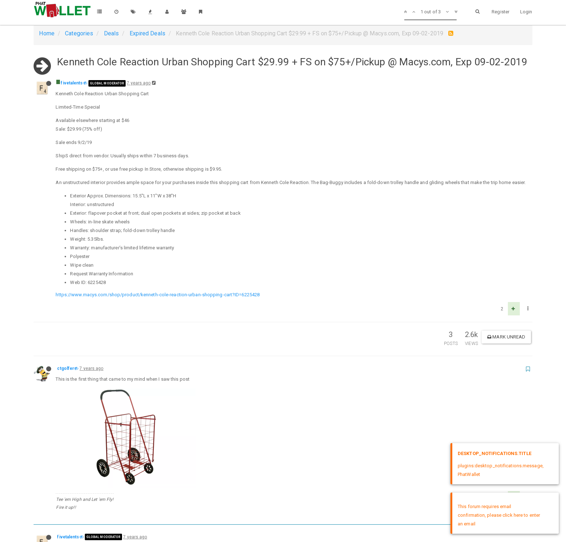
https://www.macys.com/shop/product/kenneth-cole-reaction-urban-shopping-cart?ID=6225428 (158, 294)
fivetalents (72, 83)
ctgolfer (65, 368)
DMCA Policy (282, 530)
